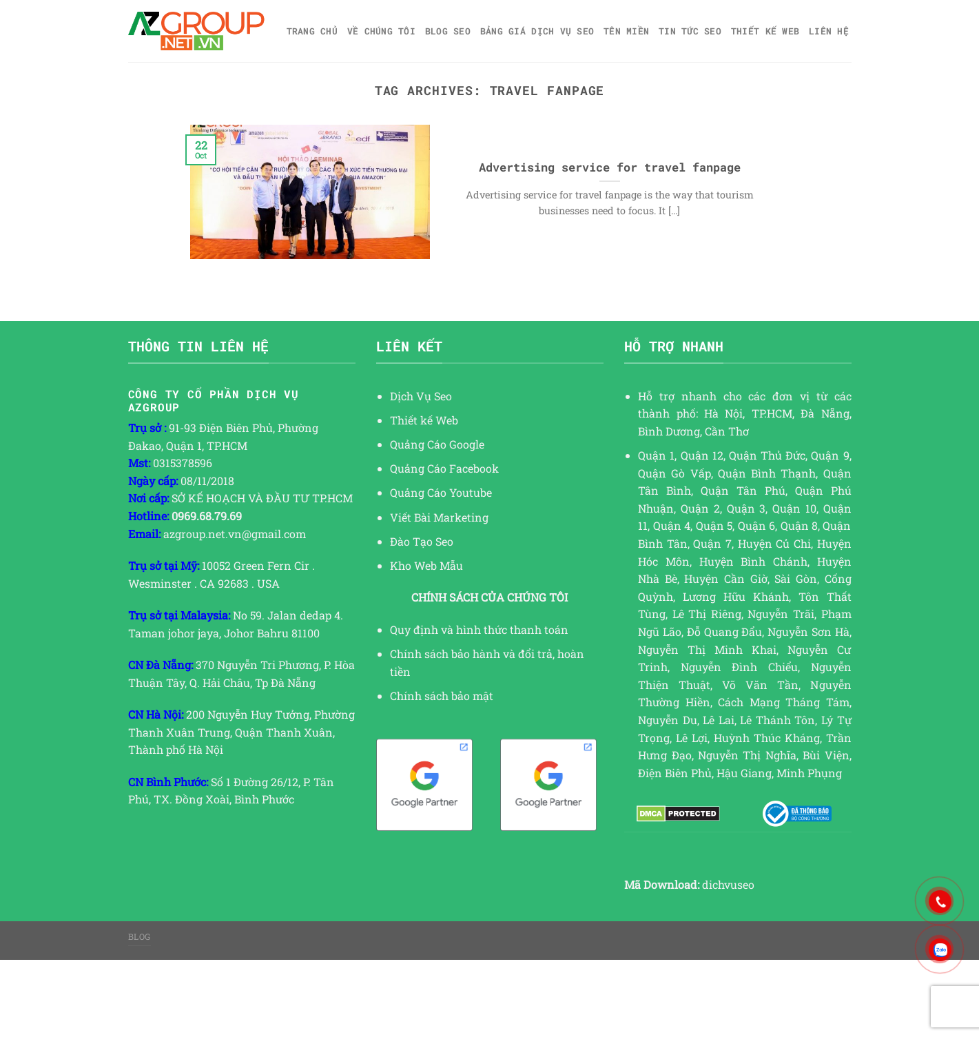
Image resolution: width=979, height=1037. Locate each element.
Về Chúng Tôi (381, 31)
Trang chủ (312, 31)
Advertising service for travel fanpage (610, 167)
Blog (139, 936)
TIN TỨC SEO (690, 31)
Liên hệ (829, 31)
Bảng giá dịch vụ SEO (537, 31)
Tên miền (626, 31)
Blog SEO (448, 31)
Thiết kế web (765, 31)
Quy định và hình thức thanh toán (479, 629)
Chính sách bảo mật (441, 695)
